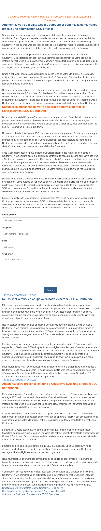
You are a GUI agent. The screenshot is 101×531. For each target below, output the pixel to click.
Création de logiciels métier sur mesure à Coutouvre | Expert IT (33, 491)
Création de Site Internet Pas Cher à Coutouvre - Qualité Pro (32, 488)
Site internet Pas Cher (13, 497)
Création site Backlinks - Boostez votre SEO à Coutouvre (30, 494)
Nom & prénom (9, 214)
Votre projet (7, 254)
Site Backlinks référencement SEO (19, 504)
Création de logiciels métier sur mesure (21, 501)
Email (4, 241)
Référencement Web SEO (15, 507)
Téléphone (7, 228)
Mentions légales (50, 521)
